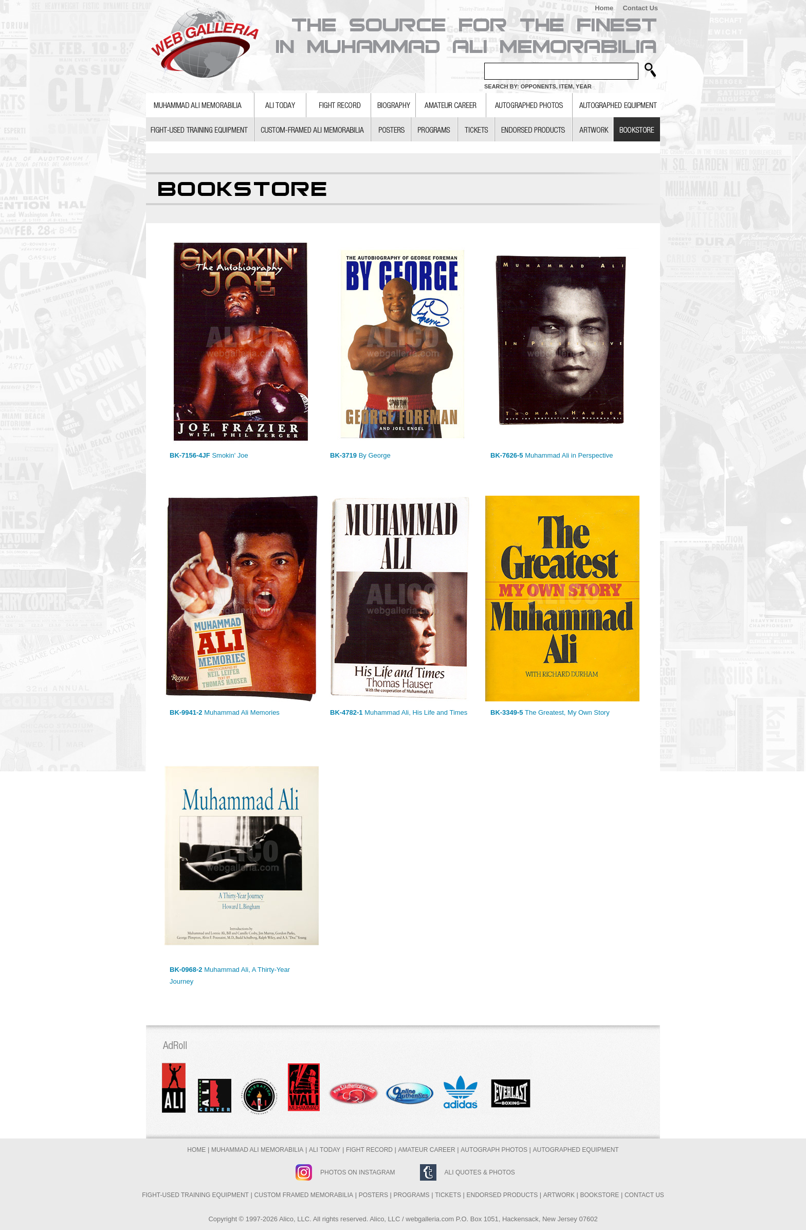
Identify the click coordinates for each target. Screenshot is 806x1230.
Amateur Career (426, 1149)
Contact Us (640, 8)
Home (604, 8)
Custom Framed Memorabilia (303, 1195)
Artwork (559, 1195)
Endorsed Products (502, 1195)
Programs (412, 1195)
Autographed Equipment (576, 1149)
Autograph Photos (494, 1149)
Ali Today (324, 1149)
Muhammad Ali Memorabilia (257, 1149)
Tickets (448, 1195)
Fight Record (369, 1149)
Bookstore (599, 1195)
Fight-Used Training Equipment (195, 1195)
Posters (373, 1195)
